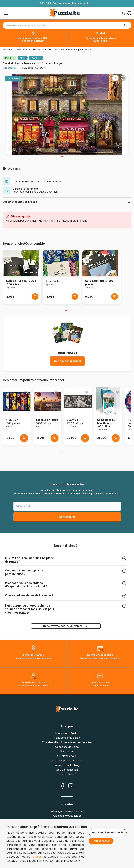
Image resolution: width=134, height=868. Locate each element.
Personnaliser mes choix (107, 832)
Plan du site (67, 751)
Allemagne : (67, 811)
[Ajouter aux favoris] (123, 78)
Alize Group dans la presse (67, 760)
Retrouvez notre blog (67, 765)
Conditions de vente (67, 746)
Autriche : (67, 815)
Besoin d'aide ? (67, 774)
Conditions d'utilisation (67, 737)
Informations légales (67, 733)
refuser (36, 856)
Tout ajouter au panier (67, 360)
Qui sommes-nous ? (67, 755)
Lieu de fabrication (67, 769)
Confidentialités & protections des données (67, 742)
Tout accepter (101, 840)
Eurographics (10, 68)
